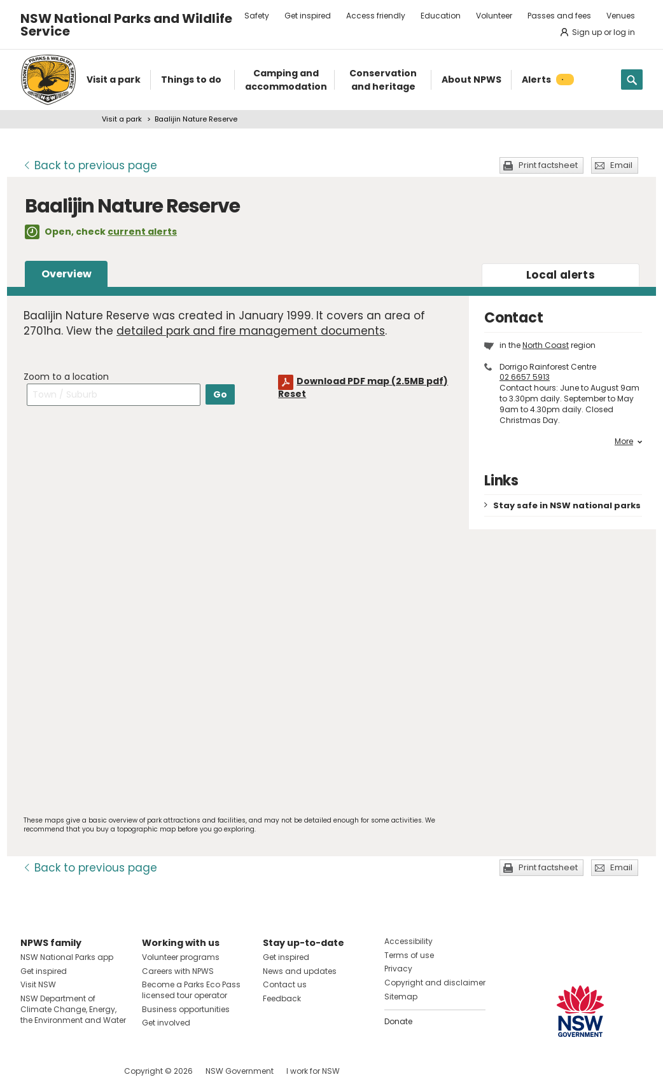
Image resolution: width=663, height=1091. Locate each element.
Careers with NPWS (178, 971)
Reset (292, 393)
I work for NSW (313, 1071)
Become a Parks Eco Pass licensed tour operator (191, 990)
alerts (560, 274)
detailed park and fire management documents (250, 330)
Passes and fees (559, 15)
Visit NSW (38, 984)
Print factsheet (548, 165)
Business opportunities (186, 1009)
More (628, 441)
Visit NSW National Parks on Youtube (87, 1071)
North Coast (545, 345)
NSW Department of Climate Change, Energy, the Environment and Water (73, 1009)
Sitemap (400, 996)
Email (621, 165)
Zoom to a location (66, 376)
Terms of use (409, 955)
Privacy (398, 968)
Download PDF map (372, 381)
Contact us (285, 984)
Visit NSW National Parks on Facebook (32, 1071)
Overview (66, 274)
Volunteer (494, 15)
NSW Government (240, 1071)
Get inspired (307, 15)
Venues (620, 15)
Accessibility (408, 941)
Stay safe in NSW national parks (567, 505)
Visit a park (122, 119)
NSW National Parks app (66, 957)
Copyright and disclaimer (434, 982)
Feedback (282, 998)
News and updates (300, 971)
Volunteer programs (181, 957)
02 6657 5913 (524, 377)
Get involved (166, 1022)
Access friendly (375, 15)
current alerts (142, 231)
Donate (398, 1021)
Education (441, 15)
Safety (256, 15)
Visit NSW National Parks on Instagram (59, 1071)
